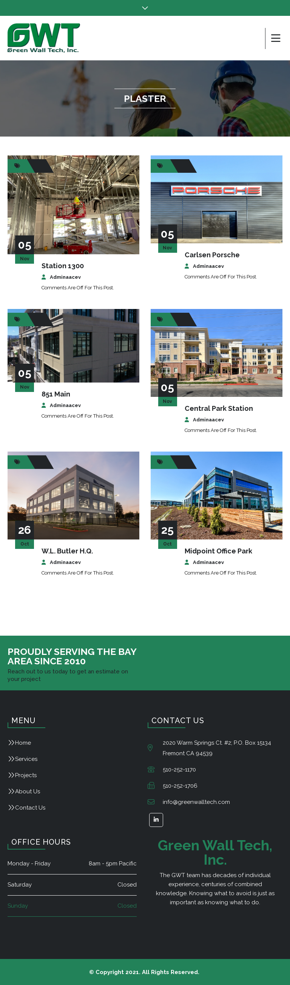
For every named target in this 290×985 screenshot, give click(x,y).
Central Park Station (219, 408)
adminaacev (65, 277)
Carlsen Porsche (212, 255)
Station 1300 (63, 266)
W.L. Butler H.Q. (67, 551)
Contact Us (30, 807)
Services (26, 759)
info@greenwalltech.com (196, 802)
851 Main (56, 394)
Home (23, 742)
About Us (27, 791)
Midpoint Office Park (218, 551)
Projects (26, 775)
